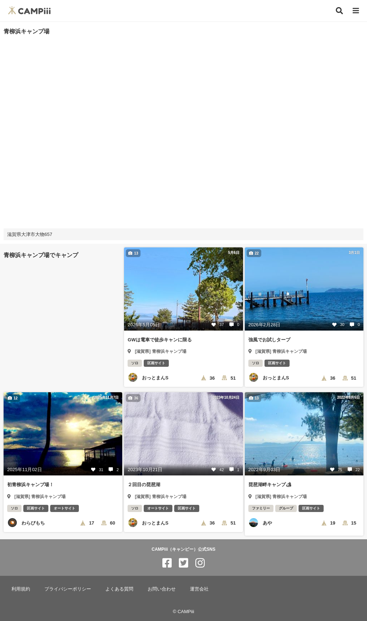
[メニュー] (355, 11)
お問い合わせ (162, 589)
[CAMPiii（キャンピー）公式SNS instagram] (200, 563)
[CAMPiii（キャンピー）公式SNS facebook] (167, 563)
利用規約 (20, 589)
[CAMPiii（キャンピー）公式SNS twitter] (183, 563)
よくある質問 (119, 589)
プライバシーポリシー (67, 589)
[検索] (339, 11)
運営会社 (199, 589)
